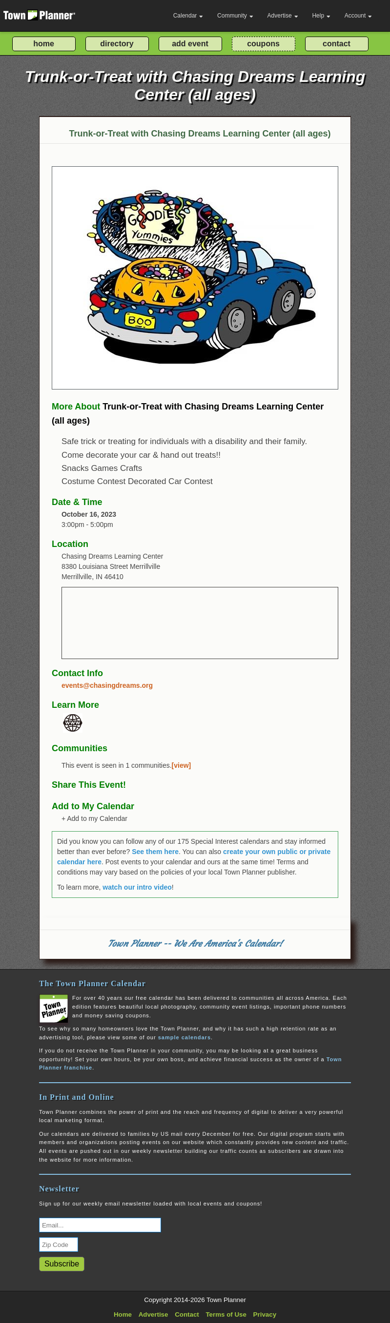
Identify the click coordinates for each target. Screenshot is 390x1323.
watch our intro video (137, 887)
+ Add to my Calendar (94, 818)
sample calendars (184, 1037)
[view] (181, 765)
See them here (155, 852)
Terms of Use (225, 1314)
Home (123, 1314)
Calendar (188, 15)
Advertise (282, 15)
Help (321, 15)
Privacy (264, 1314)
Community (235, 15)
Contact (187, 1314)
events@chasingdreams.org (107, 685)
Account (358, 15)
